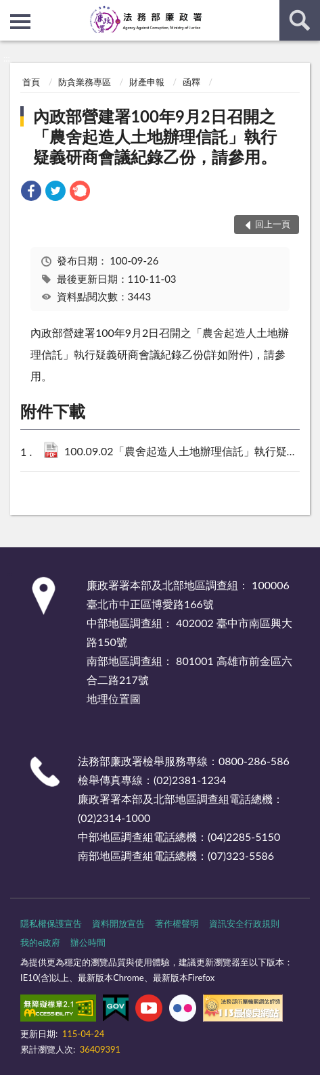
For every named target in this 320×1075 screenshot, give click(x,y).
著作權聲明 (177, 923)
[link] (31, 192)
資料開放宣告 (118, 923)
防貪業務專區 (84, 81)
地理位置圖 (114, 698)
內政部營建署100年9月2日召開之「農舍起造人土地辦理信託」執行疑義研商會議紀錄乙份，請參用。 (155, 136)
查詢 (299, 20)
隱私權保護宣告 (51, 923)
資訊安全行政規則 (244, 923)
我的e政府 (40, 942)
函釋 (191, 81)
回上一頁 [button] (272, 224)
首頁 (31, 81)
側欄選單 (20, 21)
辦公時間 (88, 942)
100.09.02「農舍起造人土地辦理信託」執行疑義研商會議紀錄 (183, 452)
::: (10, 10)
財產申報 (146, 81)
